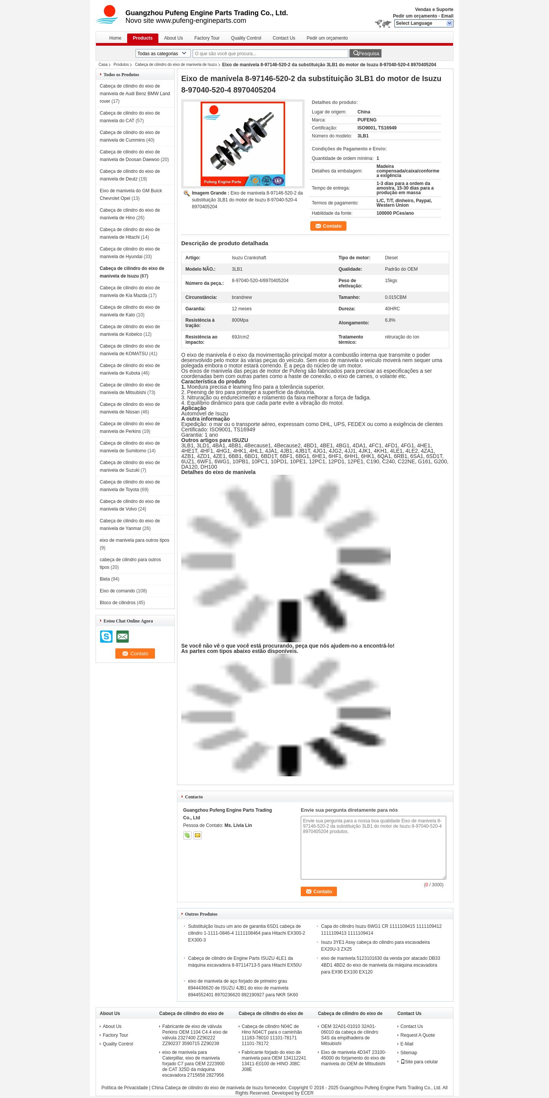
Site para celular (419, 1061)
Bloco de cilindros (118, 602)
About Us (173, 38)
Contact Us (284, 38)
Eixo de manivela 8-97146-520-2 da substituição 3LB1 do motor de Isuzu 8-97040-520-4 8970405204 (247, 199)
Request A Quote (418, 1035)
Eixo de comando (117, 591)
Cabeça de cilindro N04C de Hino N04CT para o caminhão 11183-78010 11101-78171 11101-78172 (272, 1035)
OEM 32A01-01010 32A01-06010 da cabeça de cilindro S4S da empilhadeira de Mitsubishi (349, 1035)
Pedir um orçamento (415, 16)
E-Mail (407, 1044)
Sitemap (409, 1052)
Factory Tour (206, 38)
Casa (103, 64)
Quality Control (246, 38)
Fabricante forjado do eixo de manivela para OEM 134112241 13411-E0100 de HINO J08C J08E (274, 1061)
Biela (105, 579)
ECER (307, 1093)
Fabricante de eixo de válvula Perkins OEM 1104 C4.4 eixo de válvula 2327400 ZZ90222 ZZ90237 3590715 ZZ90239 (194, 1035)
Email (447, 16)
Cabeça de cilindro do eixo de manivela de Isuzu (176, 64)
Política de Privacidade (124, 1087)
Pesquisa (368, 53)
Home (115, 38)
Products (143, 38)
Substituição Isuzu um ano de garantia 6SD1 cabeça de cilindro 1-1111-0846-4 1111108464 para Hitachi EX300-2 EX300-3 (246, 933)
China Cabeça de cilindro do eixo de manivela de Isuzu (207, 1087)
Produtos (121, 64)
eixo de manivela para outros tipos (134, 540)
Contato (332, 226)
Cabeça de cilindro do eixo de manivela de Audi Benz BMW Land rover (135, 93)
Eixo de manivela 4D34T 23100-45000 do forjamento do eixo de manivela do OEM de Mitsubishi (353, 1058)
